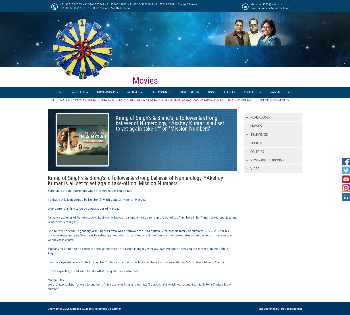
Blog (211, 92)
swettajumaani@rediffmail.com (270, 8)
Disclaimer (114, 308)
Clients (229, 92)
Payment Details (281, 92)
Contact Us (252, 92)
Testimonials (161, 92)
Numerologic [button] (107, 92)
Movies (80, 100)
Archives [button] (134, 92)
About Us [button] (80, 92)
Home (59, 92)
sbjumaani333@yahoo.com (268, 4)
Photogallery (189, 92)
